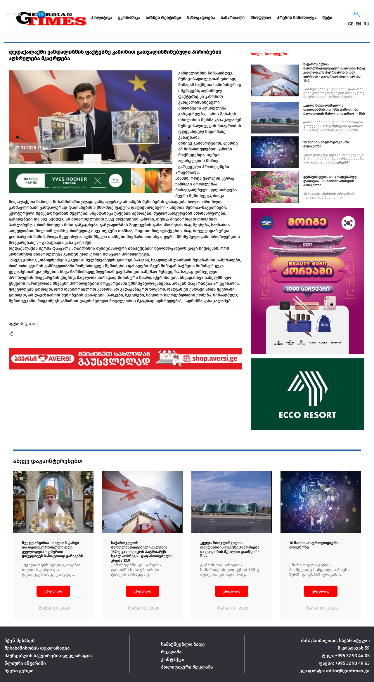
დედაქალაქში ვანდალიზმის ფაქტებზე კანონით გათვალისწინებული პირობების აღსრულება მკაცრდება (115, 55)
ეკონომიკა (129, 17)
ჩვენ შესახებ (19, 640)
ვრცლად (53, 591)
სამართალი (233, 17)
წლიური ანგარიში (25, 663)
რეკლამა (171, 652)
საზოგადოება (201, 17)
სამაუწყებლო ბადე (183, 644)
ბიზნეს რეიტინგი (163, 17)
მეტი (327, 17)
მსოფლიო (260, 17)
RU (366, 24)
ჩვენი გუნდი (19, 671)
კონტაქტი (172, 659)
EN (358, 24)
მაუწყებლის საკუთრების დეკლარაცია (48, 655)
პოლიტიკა (101, 17)
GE (350, 24)
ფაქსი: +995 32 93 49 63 (344, 663)
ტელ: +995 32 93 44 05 (346, 655)
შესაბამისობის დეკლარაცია (37, 648)
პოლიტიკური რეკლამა (187, 667)
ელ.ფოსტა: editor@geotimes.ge (334, 671)
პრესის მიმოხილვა (296, 17)
